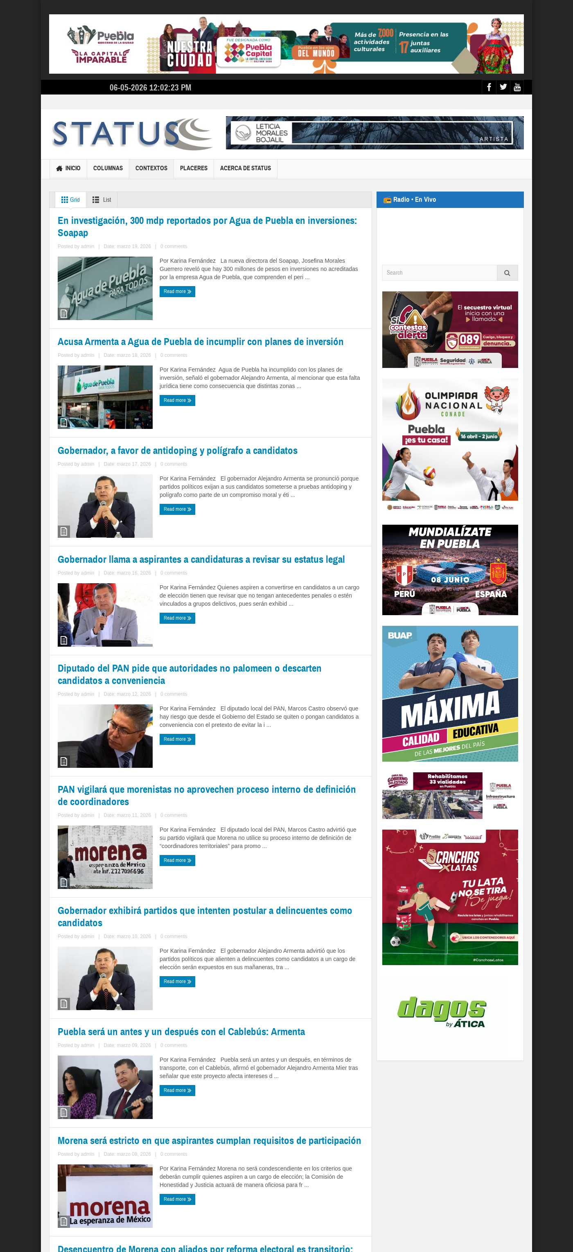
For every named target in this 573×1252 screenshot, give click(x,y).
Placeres (194, 172)
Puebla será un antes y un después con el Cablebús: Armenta (281, 905)
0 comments (129, 369)
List (100, 199)
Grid (69, 199)
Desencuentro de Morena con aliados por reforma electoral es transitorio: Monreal (281, 1094)
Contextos (151, 172)
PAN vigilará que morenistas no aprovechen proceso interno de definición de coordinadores (291, 706)
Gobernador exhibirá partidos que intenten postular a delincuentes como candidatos (121, 906)
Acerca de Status (245, 172)
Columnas (108, 172)
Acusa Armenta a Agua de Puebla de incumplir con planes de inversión (288, 328)
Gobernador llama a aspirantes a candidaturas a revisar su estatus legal (291, 517)
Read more (73, 384)
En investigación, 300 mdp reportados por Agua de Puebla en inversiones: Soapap (129, 328)
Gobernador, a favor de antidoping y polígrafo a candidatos (128, 518)
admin (106, 369)
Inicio (68, 169)
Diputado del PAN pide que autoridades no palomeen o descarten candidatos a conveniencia (120, 711)
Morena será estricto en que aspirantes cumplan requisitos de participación (130, 1095)
